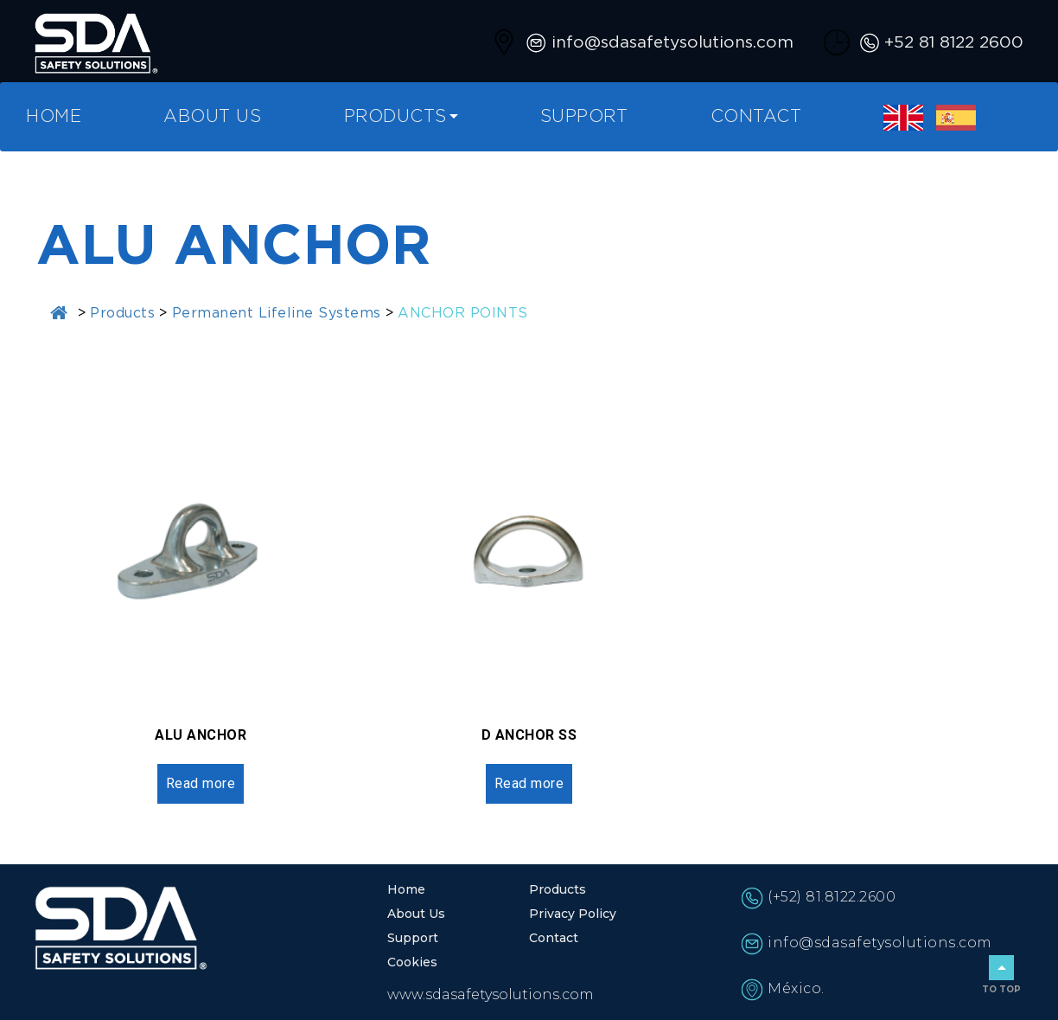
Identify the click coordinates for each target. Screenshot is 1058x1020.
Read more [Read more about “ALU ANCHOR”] (201, 783)
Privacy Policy (572, 913)
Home (53, 117)
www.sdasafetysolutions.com (490, 994)
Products (395, 117)
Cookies (412, 962)
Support (584, 117)
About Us (212, 117)
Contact (756, 117)
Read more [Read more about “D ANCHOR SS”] (529, 783)
